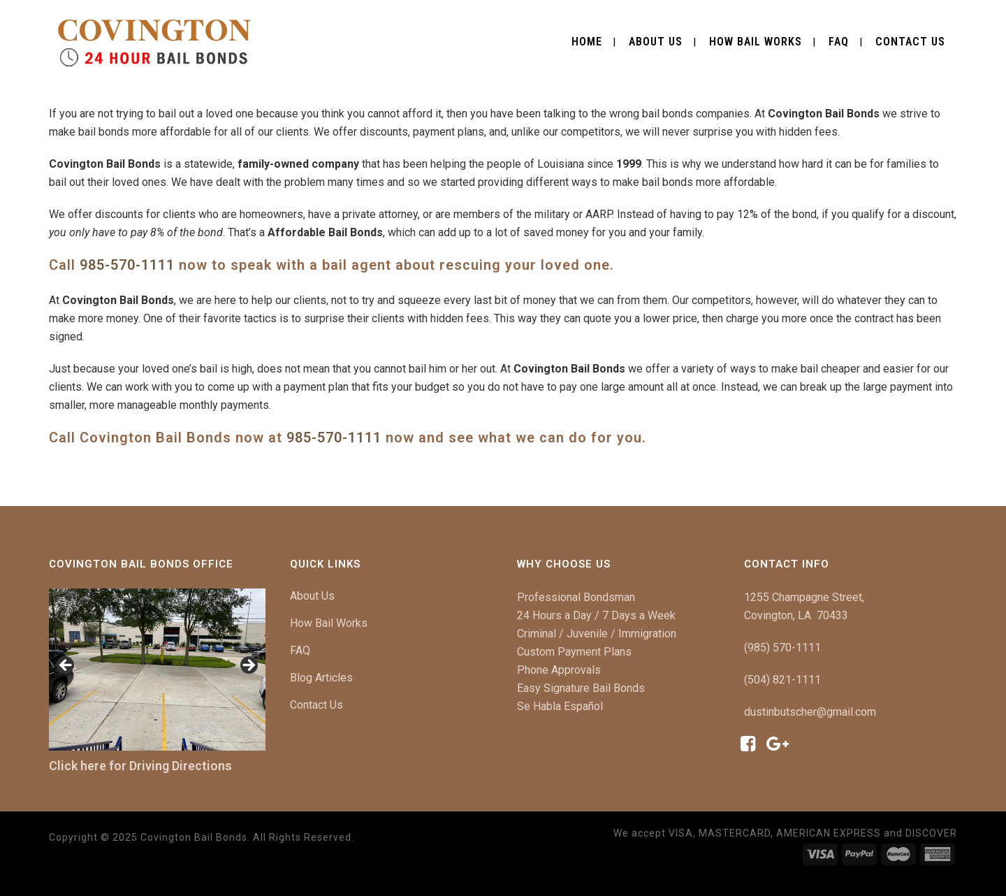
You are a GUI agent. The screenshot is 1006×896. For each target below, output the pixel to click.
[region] (157, 669)
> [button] (248, 666)
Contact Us (316, 704)
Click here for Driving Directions (140, 765)
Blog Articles (321, 677)
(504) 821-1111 (782, 679)
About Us (312, 595)
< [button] (66, 666)
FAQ (300, 650)
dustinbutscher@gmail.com (810, 711)
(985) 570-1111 (782, 647)
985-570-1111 (127, 264)
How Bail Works (328, 623)
